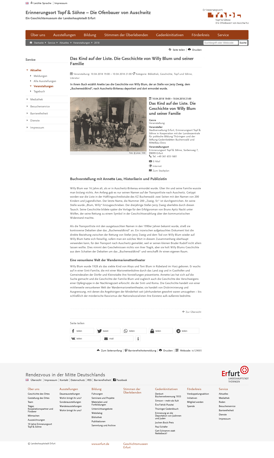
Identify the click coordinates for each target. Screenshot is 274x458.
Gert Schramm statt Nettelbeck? (165, 432)
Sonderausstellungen (70, 402)
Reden (222, 402)
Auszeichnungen (36, 420)
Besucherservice (227, 406)
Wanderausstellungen (71, 406)
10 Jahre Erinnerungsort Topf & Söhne (40, 425)
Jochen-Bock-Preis (164, 422)
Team (30, 402)
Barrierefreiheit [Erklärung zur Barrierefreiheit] (102, 380)
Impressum (60, 3)
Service (223, 35)
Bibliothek (97, 417)
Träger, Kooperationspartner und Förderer (40, 409)
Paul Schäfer (161, 426)
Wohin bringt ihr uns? (70, 398)
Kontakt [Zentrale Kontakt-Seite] (64, 380)
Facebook (122, 380)
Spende (191, 406)
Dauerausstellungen (70, 394)
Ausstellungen (64, 35)
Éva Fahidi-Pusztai (164, 404)
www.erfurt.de (100, 444)
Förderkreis (200, 35)
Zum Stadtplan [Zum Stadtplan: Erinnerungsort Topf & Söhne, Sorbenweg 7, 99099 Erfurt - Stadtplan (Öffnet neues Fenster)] (161, 170)
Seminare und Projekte (103, 398)
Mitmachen (33, 415)
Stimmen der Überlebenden (126, 35)
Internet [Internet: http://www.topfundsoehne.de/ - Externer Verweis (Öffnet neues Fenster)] (157, 166)
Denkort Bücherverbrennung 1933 (168, 395)
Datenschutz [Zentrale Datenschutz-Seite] (78, 380)
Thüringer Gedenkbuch (166, 409)
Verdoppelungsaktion (198, 394)
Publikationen (98, 421)
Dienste (223, 414)
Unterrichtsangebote (102, 409)
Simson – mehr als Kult (167, 400)
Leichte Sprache (42, 3)
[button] (82, 331)
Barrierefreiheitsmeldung (142, 350)
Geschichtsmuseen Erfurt (135, 445)
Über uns (38, 35)
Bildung (90, 35)
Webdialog (97, 413)
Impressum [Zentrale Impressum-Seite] (50, 380)
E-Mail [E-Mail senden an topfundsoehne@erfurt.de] (156, 161)
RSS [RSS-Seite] (89, 380)
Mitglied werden (195, 402)
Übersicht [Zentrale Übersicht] (36, 380)
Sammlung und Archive (103, 425)
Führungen (97, 394)
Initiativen (192, 398)
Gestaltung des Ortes (38, 398)
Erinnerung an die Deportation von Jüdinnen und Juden (168, 416)
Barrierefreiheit (226, 410)
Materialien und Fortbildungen (99, 403)
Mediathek (224, 398)
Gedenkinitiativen (170, 35)
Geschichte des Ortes (39, 394)
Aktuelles (223, 394)
